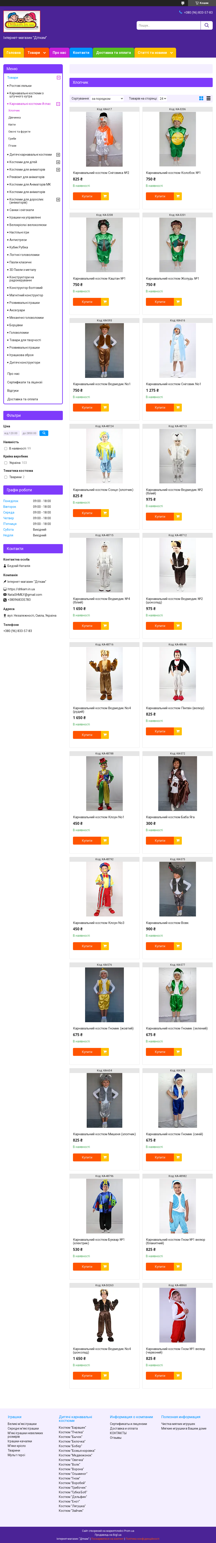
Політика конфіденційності (142, 1538)
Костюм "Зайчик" (71, 1510)
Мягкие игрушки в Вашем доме (184, 1428)
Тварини (14, 1450)
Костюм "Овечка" (71, 1460)
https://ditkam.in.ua (21, 589)
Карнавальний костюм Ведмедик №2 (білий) (174, 491)
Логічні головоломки (24, 255)
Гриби (12, 138)
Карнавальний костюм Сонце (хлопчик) (103, 490)
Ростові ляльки (20, 85)
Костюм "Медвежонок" (75, 1455)
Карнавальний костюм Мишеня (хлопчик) (104, 1134)
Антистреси (18, 240)
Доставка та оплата (113, 53)
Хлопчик (14, 110)
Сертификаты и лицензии (128, 1424)
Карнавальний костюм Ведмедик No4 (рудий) (102, 709)
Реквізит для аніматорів (27, 177)
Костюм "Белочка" (72, 1441)
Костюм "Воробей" (72, 1483)
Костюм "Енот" (69, 1501)
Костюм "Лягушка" (72, 1506)
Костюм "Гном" (69, 1478)
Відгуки (13, 391)
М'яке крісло (17, 1446)
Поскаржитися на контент (107, 1538)
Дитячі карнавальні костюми (30, 154)
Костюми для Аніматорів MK (30, 184)
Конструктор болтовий (26, 288)
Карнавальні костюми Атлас (30, 104)
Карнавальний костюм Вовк (167, 923)
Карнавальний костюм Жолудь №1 (172, 278)
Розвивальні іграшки (24, 302)
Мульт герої (16, 1455)
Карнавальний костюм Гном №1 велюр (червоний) (175, 1350)
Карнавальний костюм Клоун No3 (98, 923)
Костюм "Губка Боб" (73, 1492)
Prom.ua (129, 1530)
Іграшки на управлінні (25, 217)
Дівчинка (14, 117)
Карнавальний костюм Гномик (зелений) (177, 1028)
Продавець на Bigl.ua (108, 1534)
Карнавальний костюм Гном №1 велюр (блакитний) (175, 1241)
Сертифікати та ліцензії (24, 382)
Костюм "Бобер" (70, 1446)
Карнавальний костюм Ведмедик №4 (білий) (101, 600)
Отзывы (115, 1437)
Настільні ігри (19, 232)
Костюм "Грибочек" (73, 1487)
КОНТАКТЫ (118, 1433)
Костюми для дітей (23, 162)
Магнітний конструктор (26, 295)
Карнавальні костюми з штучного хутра (26, 94)
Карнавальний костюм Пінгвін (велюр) (175, 708)
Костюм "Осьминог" (73, 1474)
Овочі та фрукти (19, 131)
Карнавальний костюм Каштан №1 (99, 278)
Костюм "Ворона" (71, 1469)
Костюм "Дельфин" (73, 1497)
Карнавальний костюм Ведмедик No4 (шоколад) (102, 1350)
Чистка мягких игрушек (178, 1424)
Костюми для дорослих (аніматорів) (26, 201)
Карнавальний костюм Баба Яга (170, 817)
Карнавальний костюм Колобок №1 (173, 173)
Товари (34, 53)
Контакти (81, 53)
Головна (14, 53)
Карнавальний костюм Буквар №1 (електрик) (99, 1241)
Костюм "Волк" (69, 1464)
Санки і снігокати (21, 210)
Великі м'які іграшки (22, 1424)
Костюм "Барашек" (72, 1427)
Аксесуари (17, 310)
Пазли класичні (20, 262)
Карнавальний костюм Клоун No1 (98, 817)
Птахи (12, 145)
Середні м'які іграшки (23, 1428)
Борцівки (16, 325)
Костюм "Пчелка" (71, 1432)
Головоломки (19, 332)
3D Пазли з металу (22, 269)
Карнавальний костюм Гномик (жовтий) (103, 1028)
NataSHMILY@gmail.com (25, 594)
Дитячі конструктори (24, 362)
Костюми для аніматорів (27, 169)
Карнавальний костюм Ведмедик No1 (102, 384)
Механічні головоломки (26, 317)
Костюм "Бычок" (70, 1437)
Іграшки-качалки (20, 1441)
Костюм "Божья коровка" (77, 1450)
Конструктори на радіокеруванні (21, 278)
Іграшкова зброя (21, 355)
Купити (87, 196)
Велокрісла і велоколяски (28, 225)
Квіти (12, 124)
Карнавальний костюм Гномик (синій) (174, 1134)
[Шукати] (207, 25)
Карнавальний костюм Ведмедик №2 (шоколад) (174, 600)
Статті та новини (152, 53)
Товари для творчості (25, 340)
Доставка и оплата (124, 1428)
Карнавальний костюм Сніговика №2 (101, 173)
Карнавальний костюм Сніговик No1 (173, 384)
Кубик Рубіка (18, 247)
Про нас (59, 53)
